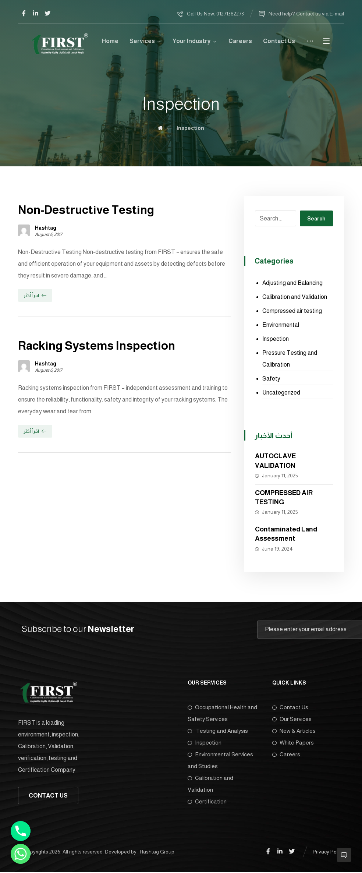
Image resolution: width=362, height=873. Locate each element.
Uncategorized (281, 392)
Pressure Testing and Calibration (289, 359)
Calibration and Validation (294, 297)
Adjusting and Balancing (292, 283)
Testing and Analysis (218, 731)
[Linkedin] (36, 13)
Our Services (292, 719)
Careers (286, 754)
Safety (271, 378)
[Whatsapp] (21, 854)
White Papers (293, 742)
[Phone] (21, 831)
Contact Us (290, 707)
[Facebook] (24, 13)
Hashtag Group (157, 851)
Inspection (275, 339)
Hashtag (45, 228)
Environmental (280, 325)
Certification (207, 801)
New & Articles (294, 731)
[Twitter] (47, 13)
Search (316, 219)
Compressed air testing (292, 311)
